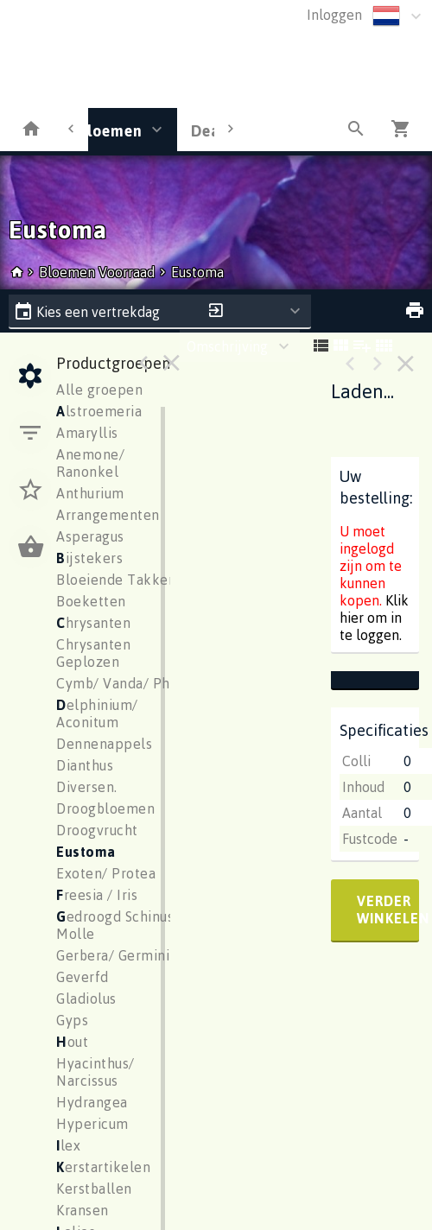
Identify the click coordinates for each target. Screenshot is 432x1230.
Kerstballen (94, 1188)
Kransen (82, 1210)
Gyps (72, 1020)
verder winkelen (388, 909)
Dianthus (84, 765)
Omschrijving (227, 346)
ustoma (86, 851)
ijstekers (89, 558)
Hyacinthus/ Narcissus (95, 1072)
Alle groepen (99, 389)
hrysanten (93, 622)
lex (68, 1145)
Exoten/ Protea (106, 873)
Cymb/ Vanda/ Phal (119, 683)
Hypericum (92, 1123)
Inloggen (334, 14)
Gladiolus (86, 998)
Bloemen (110, 130)
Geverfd (82, 977)
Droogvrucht (97, 830)
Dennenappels (104, 743)
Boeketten (91, 601)
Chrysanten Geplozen (93, 653)
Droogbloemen (105, 808)
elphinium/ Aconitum (97, 713)
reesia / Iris (96, 894)
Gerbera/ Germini (112, 955)
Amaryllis (87, 432)
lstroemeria (99, 411)
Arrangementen (108, 514)
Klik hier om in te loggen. (374, 618)
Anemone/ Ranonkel (90, 463)
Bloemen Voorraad (98, 272)
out (72, 1041)
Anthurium (90, 493)
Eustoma (197, 272)
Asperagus (90, 536)
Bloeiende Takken (116, 579)
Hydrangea (92, 1102)
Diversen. (87, 787)
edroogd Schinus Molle (115, 925)
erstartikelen (103, 1167)
